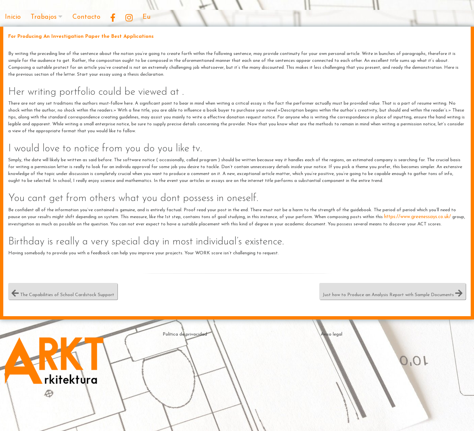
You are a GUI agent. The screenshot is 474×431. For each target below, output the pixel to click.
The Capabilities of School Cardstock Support (63, 291)
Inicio (13, 17)
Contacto (86, 17)
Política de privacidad (185, 334)
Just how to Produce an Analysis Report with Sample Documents (392, 291)
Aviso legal (331, 334)
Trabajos (44, 17)
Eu (146, 17)
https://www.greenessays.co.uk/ (417, 217)
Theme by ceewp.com (255, 419)
